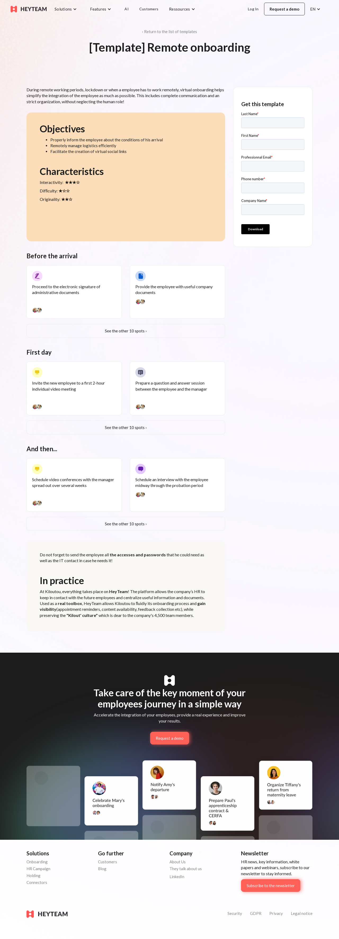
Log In (253, 9)
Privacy (276, 913)
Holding (33, 875)
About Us (178, 861)
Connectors (36, 882)
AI (126, 9)
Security (235, 913)
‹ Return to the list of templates (169, 31)
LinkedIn (177, 876)
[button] (67, 9)
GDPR (255, 913)
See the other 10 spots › (126, 330)
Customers (148, 9)
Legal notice (302, 913)
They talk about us (186, 868)
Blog (102, 868)
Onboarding (37, 861)
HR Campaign (38, 868)
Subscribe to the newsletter (271, 885)
